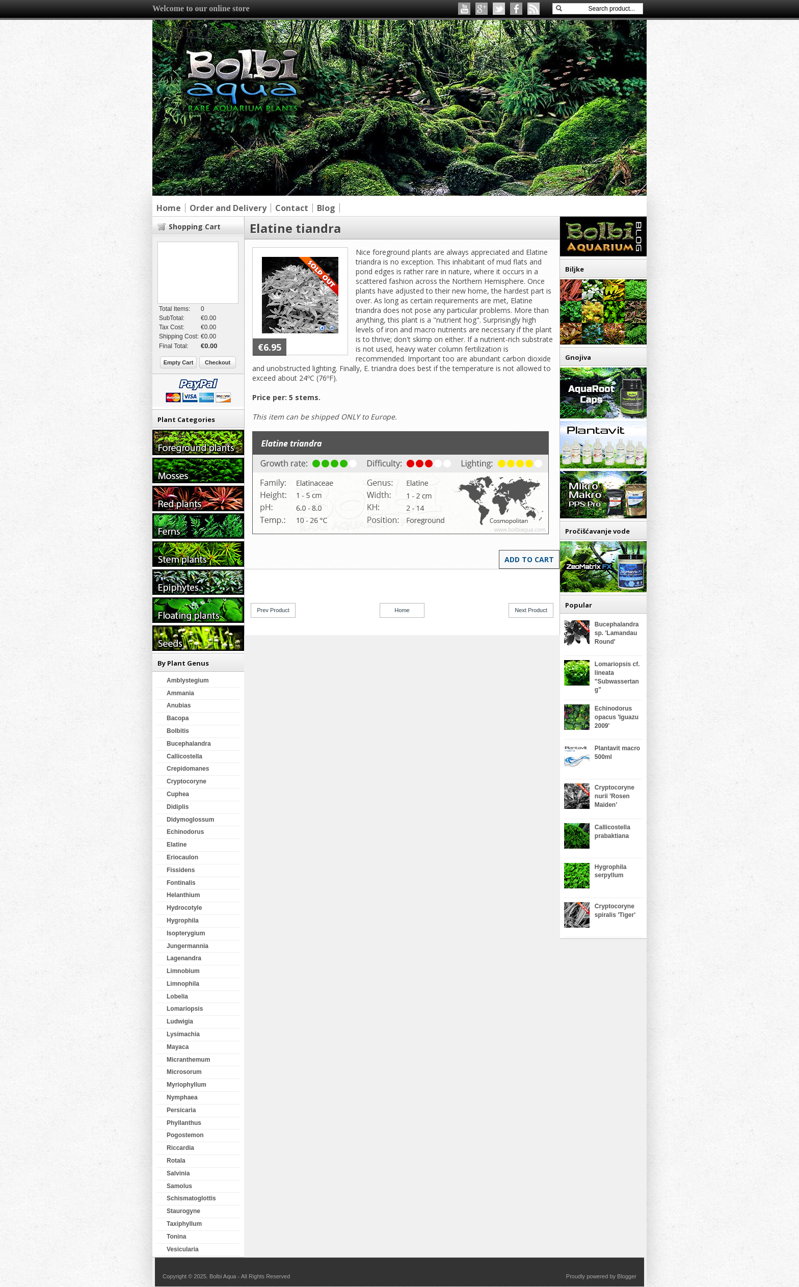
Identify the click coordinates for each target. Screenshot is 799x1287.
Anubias (179, 705)
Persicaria (181, 1110)
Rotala (176, 1160)
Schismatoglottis (191, 1198)
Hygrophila (183, 920)
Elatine (177, 844)
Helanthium (183, 895)
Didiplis (178, 806)
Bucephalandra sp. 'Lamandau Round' (617, 633)
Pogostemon (185, 1135)
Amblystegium (188, 680)
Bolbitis (178, 730)
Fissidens (181, 870)
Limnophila (183, 983)
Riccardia (180, 1147)
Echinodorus (185, 831)
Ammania (180, 693)
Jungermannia (187, 946)
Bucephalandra (189, 743)
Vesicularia (183, 1249)
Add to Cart (529, 559)
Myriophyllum (186, 1084)
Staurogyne (183, 1211)
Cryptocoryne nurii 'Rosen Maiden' (614, 796)
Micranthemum (188, 1059)
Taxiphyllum (184, 1223)
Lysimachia (183, 1034)
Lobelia (177, 996)
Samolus (179, 1186)
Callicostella (184, 756)
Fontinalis (181, 882)
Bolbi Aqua (202, 32)
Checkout (217, 362)
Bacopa (178, 718)
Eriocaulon (182, 857)
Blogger (626, 1276)
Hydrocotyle (184, 907)
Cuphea (178, 794)
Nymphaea (182, 1097)
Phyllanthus (184, 1122)
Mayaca (178, 1046)
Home (401, 610)
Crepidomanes (188, 768)
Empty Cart (179, 362)
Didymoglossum (190, 819)
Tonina (176, 1236)
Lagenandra (184, 958)
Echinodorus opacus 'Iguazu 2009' (616, 717)
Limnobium (183, 971)
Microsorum (184, 1071)
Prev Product (273, 610)
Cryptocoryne (186, 781)
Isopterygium (186, 933)
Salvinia (178, 1173)
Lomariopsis (185, 1008)
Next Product (531, 610)
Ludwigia (180, 1021)
